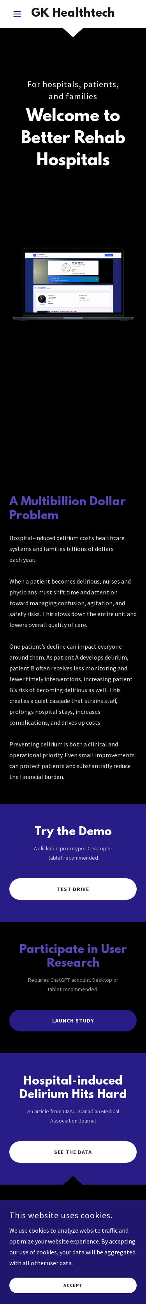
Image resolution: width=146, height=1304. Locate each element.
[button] (18, 14)
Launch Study (73, 1020)
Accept (73, 1285)
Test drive (73, 889)
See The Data (73, 1152)
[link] (73, 14)
